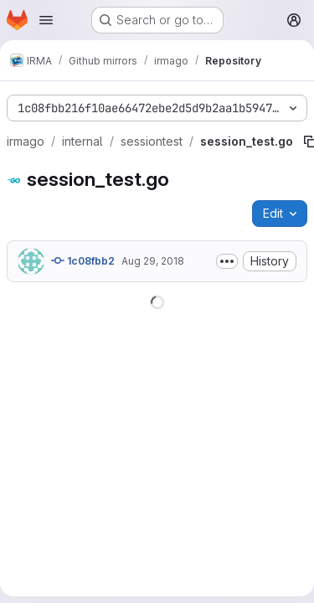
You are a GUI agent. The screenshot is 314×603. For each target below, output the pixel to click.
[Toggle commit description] (227, 261)
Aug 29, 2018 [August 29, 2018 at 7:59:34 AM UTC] (152, 261)
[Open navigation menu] (46, 20)
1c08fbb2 (83, 260)
